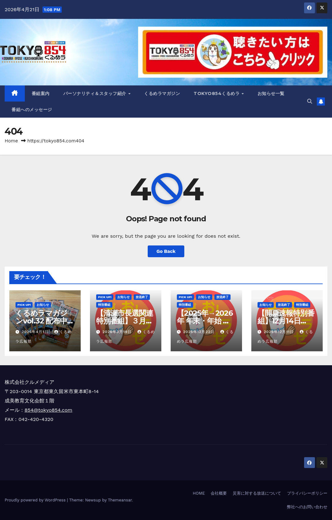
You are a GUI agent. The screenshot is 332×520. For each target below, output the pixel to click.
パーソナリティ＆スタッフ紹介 (95, 93)
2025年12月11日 (279, 332)
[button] (309, 101)
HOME (199, 493)
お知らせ (43, 304)
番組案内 (41, 93)
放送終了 (142, 297)
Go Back (166, 251)
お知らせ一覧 (271, 93)
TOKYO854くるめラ (217, 93)
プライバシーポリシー (307, 493)
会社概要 (219, 493)
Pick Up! (24, 304)
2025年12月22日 (199, 332)
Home (11, 141)
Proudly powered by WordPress (36, 500)
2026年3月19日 (117, 332)
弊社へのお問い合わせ (307, 507)
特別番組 (104, 304)
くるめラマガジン (162, 93)
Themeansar (120, 500)
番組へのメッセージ (31, 109)
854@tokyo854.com (48, 410)
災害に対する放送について (257, 493)
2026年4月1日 (36, 332)
